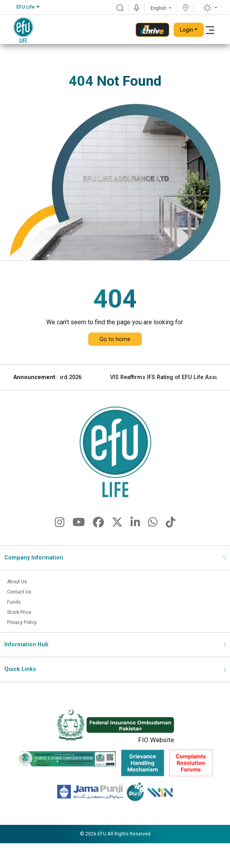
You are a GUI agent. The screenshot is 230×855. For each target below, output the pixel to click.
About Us (19, 598)
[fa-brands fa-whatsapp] (153, 540)
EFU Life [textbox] (25, 7)
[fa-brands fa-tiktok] (171, 540)
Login (186, 30)
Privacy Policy (24, 640)
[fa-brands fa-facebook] (98, 540)
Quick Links (20, 687)
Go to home (115, 355)
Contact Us (21, 608)
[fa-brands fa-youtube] (78, 540)
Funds (14, 619)
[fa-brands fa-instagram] (60, 540)
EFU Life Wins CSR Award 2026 (80, 393)
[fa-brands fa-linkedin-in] (135, 540)
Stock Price (21, 629)
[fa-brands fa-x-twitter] (117, 540)
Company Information (33, 574)
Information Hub (26, 662)
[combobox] (27, 7)
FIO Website (156, 758)
